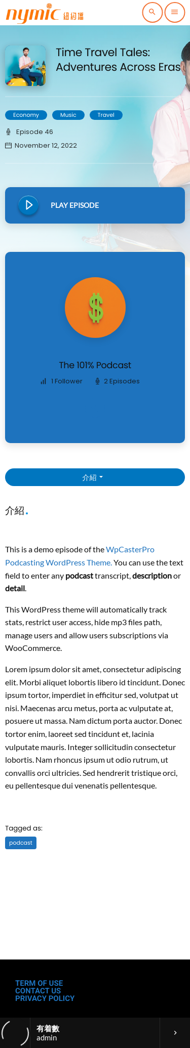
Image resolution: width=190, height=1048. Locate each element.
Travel (106, 115)
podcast (20, 843)
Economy (26, 115)
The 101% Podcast (95, 366)
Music (68, 115)
